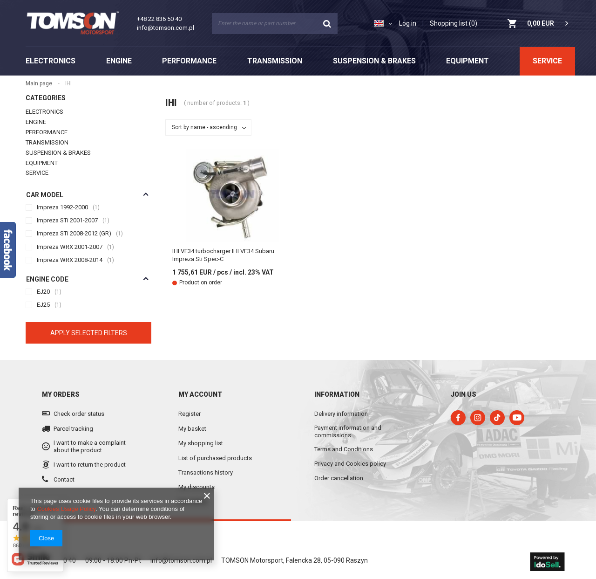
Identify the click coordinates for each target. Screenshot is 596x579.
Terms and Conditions (343, 435)
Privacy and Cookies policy (350, 449)
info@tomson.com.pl (165, 27)
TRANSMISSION (274, 60)
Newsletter (192, 487)
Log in (407, 23)
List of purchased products (215, 444)
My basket (192, 414)
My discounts (196, 473)
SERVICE (547, 60)
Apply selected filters (88, 319)
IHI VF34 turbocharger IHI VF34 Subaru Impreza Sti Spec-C (223, 255)
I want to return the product (90, 451)
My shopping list (200, 429)
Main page (185, 83)
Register (189, 400)
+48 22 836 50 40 (159, 18)
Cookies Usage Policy (66, 508)
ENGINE (119, 60)
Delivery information (341, 399)
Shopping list (453, 23)
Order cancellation (338, 464)
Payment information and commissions (347, 418)
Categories (46, 84)
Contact (64, 465)
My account (200, 380)
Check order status (79, 400)
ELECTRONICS (50, 60)
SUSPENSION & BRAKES (374, 60)
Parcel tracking (73, 414)
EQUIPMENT (467, 60)
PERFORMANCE (189, 60)
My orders (61, 380)
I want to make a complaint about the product (90, 433)
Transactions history (205, 458)
